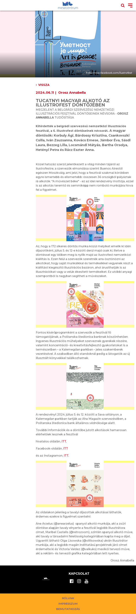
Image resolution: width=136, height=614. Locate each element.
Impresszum (68, 603)
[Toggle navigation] (130, 6)
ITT (63, 441)
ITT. (66, 455)
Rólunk (68, 598)
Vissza (42, 85)
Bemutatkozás (68, 609)
